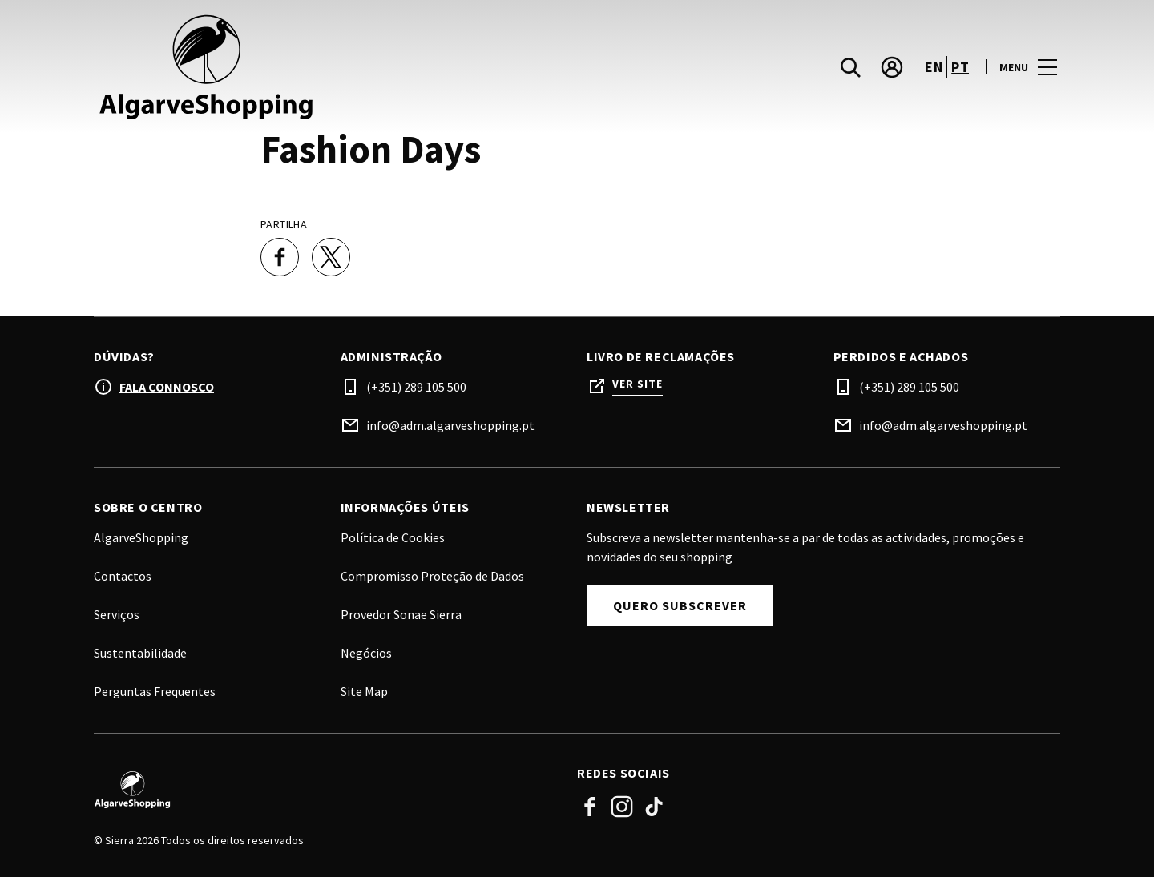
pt (960, 67)
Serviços (116, 614)
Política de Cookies (393, 537)
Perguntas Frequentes (155, 691)
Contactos (122, 576)
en (933, 67)
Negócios (366, 653)
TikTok (654, 806)
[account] (892, 67)
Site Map (364, 691)
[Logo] (326, 789)
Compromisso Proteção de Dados (432, 576)
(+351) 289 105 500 (416, 387)
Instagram (622, 806)
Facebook (590, 806)
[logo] (337, 67)
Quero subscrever (680, 605)
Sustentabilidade (140, 653)
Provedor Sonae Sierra (401, 614)
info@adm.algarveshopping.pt (450, 425)
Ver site (637, 384)
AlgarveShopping (141, 537)
